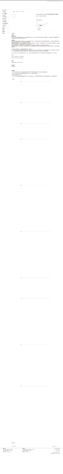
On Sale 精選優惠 (4, 13)
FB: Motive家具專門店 (57, 449)
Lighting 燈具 (4, 18)
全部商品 (14, 11)
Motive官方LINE (4, 10)
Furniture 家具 (17, 11)
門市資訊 (3, 33)
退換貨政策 (3, 31)
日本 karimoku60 (22, 11)
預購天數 (3, 28)
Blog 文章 (3, 26)
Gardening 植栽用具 (5, 23)
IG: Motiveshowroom (57, 448)
